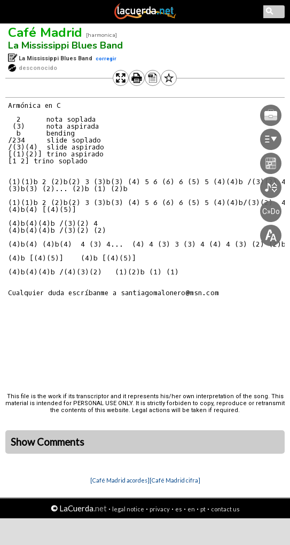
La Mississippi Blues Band (65, 45)
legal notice (128, 508)
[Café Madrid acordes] (120, 480)
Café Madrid (45, 32)
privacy (160, 508)
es (178, 508)
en (191, 508)
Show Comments (47, 442)
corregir (106, 58)
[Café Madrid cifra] (175, 480)
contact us (225, 508)
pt (203, 508)
